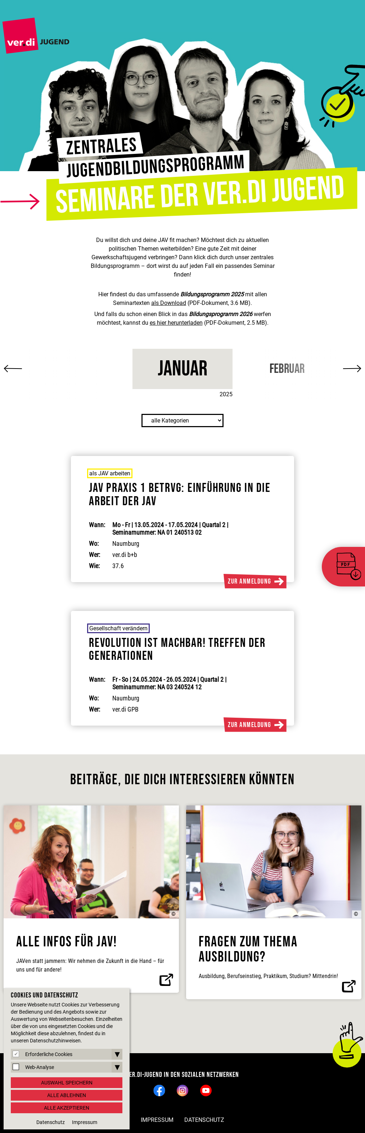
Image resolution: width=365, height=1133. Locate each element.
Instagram (182, 1090)
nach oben (347, 1053)
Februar (287, 369)
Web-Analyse (39, 1067)
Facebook (159, 1090)
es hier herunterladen (176, 322)
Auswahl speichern (67, 1083)
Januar (182, 369)
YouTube (206, 1090)
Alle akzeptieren (66, 1108)
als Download (168, 303)
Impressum (157, 1119)
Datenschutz (204, 1119)
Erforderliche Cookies (48, 1054)
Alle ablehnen (66, 1095)
